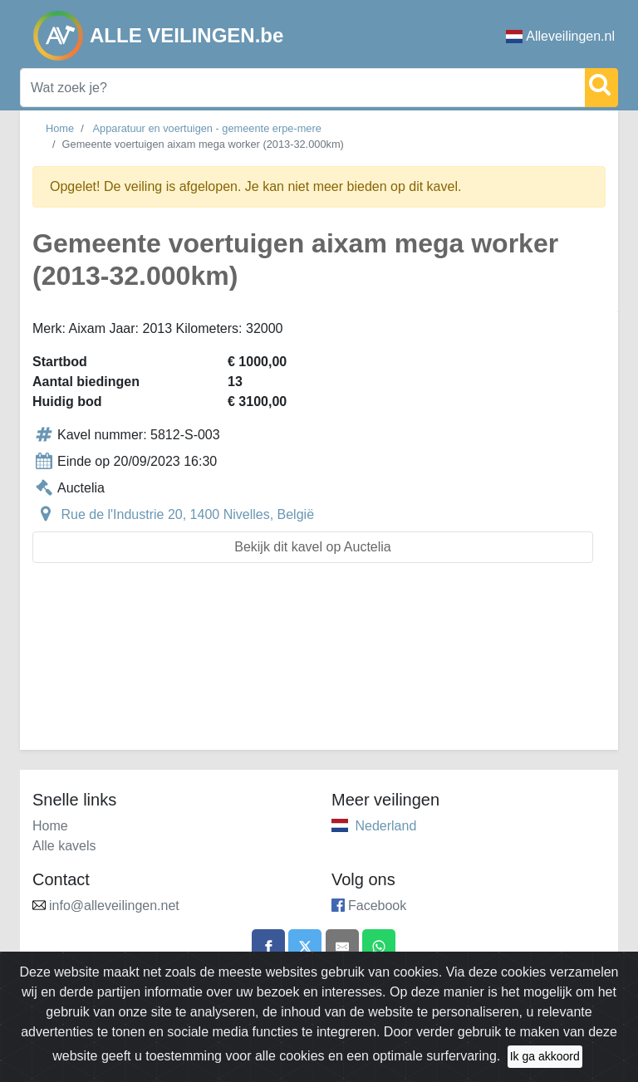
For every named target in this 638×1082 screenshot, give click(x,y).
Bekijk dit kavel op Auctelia (312, 547)
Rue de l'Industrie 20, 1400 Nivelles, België (187, 514)
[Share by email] (342, 945)
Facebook (377, 905)
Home (60, 128)
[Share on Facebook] (268, 945)
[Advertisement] (319, 666)
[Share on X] (304, 945)
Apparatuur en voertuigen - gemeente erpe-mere (207, 128)
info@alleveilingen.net (114, 905)
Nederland (385, 826)
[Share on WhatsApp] (378, 945)
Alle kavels (64, 846)
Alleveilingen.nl (560, 36)
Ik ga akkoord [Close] (545, 1064)
